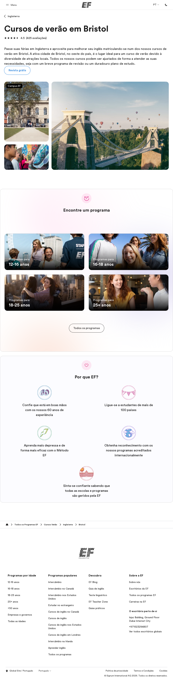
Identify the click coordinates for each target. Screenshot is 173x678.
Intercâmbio (55, 580)
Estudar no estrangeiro (61, 604)
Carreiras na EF (137, 600)
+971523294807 (138, 625)
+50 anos (13, 607)
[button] (12, 5)
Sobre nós (134, 580)
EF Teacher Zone (98, 600)
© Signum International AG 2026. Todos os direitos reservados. (135, 674)
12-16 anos (13, 580)
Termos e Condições (144, 669)
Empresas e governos (20, 613)
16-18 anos (14, 587)
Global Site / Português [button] (19, 669)
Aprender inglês (57, 646)
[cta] (86, 327)
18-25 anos (14, 593)
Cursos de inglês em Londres (64, 633)
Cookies (163, 669)
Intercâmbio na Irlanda (60, 640)
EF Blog (93, 580)
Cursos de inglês (57, 617)
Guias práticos (97, 607)
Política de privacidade (117, 669)
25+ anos (13, 600)
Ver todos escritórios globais (145, 630)
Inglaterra (14, 16)
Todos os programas (59, 653)
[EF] (86, 5)
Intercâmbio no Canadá (61, 587)
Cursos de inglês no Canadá (63, 610)
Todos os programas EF (142, 593)
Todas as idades (17, 620)
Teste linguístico (98, 593)
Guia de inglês (96, 587)
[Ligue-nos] (166, 5)
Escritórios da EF (138, 587)
